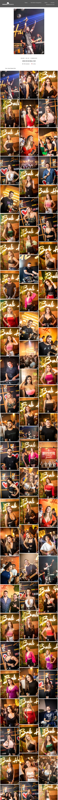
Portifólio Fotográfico (36, 2)
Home (26, 2)
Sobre (46, 2)
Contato (53, 2)
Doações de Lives (50, 4)
